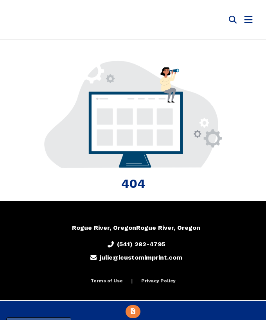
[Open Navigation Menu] (248, 19)
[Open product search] (232, 19)
